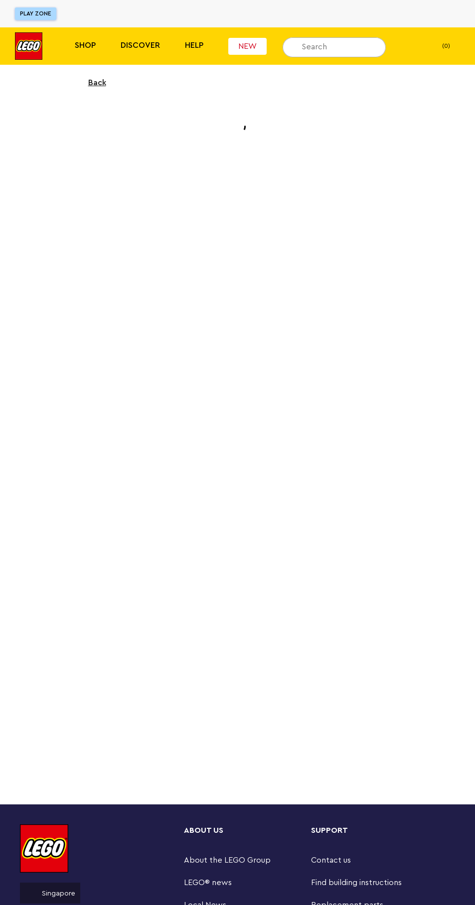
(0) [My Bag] (438, 46)
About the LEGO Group (227, 860)
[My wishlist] (409, 46)
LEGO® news (208, 883)
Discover (140, 45)
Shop (85, 45)
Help (194, 45)
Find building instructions (356, 883)
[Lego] (28, 46)
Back (90, 82)
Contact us (331, 860)
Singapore (50, 893)
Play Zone (35, 13)
